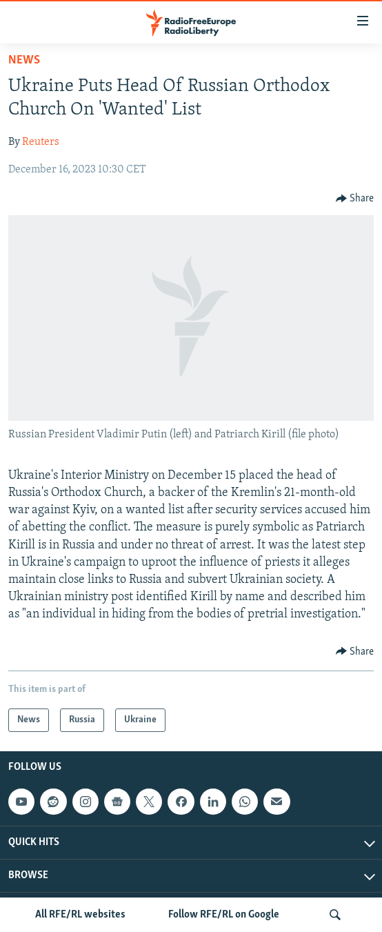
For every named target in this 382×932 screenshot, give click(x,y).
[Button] (355, 198)
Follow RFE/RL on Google (223, 914)
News (24, 60)
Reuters (40, 142)
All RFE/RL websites (80, 914)
